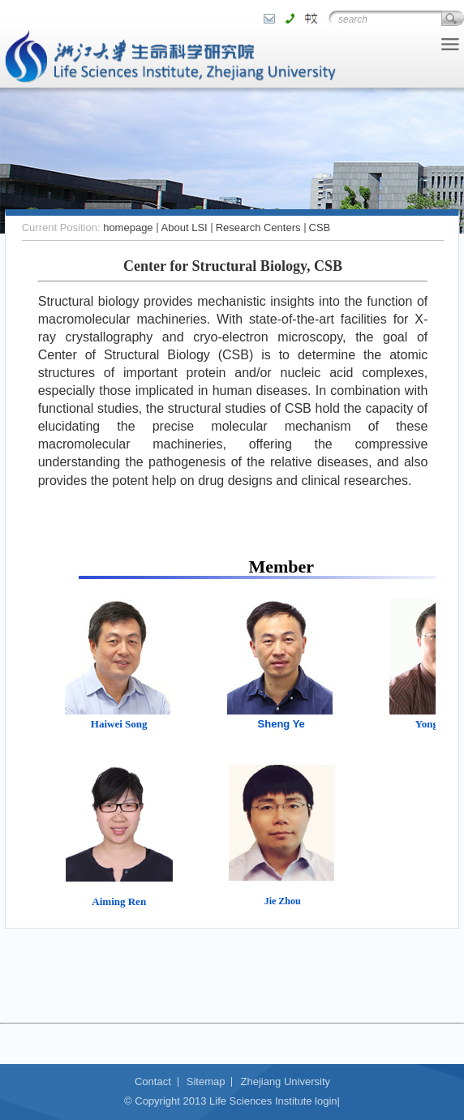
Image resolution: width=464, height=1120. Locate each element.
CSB (320, 227)
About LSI (184, 227)
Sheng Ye (281, 724)
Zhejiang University (285, 1081)
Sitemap (206, 1081)
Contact (153, 1081)
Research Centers (258, 227)
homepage (128, 227)
